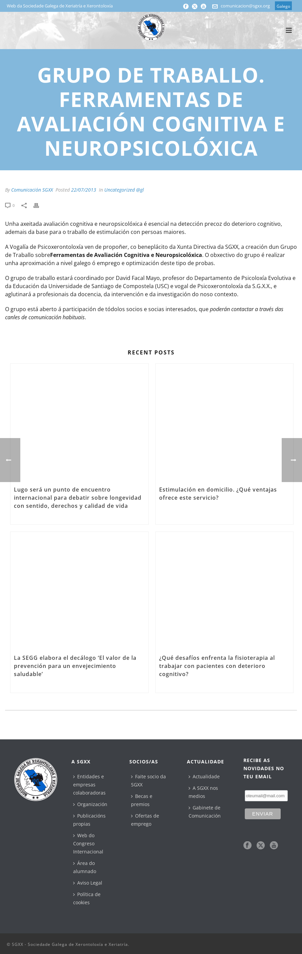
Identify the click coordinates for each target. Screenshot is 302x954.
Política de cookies (87, 898)
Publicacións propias (89, 819)
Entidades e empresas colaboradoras (89, 784)
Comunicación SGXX (32, 190)
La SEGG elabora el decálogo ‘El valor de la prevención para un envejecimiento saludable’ (75, 666)
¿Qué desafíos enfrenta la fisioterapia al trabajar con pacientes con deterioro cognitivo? (217, 666)
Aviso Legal (87, 883)
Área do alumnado (84, 867)
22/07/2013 (83, 190)
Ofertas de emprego (145, 819)
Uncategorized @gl (124, 190)
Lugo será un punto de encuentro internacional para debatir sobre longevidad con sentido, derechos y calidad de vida (78, 497)
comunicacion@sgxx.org (245, 6)
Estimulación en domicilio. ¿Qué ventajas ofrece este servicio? (218, 493)
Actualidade (204, 776)
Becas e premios (141, 800)
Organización (90, 804)
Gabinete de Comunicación (205, 811)
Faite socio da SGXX (148, 780)
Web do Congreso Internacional (88, 843)
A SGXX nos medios (203, 792)
